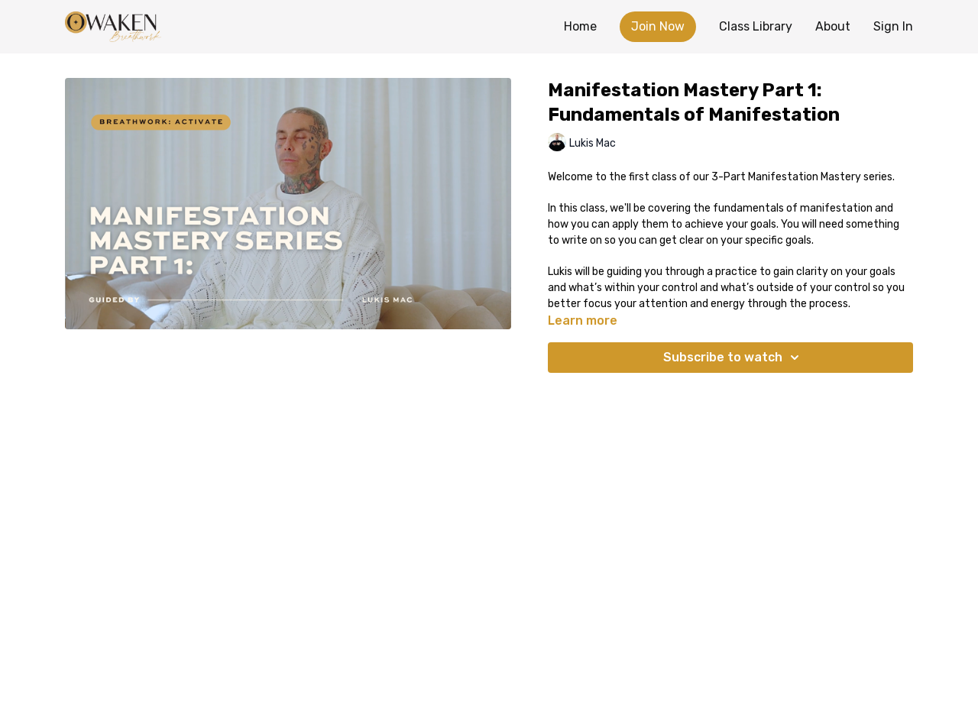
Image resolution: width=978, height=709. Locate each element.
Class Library (755, 26)
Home (580, 26)
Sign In (893, 26)
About (832, 26)
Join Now (658, 26)
